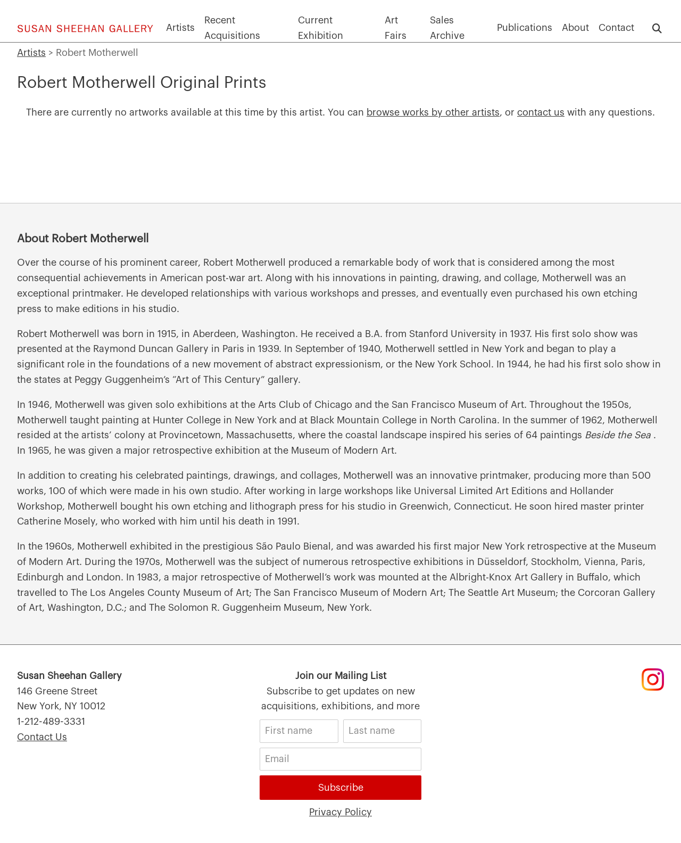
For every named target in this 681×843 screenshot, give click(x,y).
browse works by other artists (433, 112)
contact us (540, 112)
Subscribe (340, 787)
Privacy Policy (340, 812)
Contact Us (42, 737)
